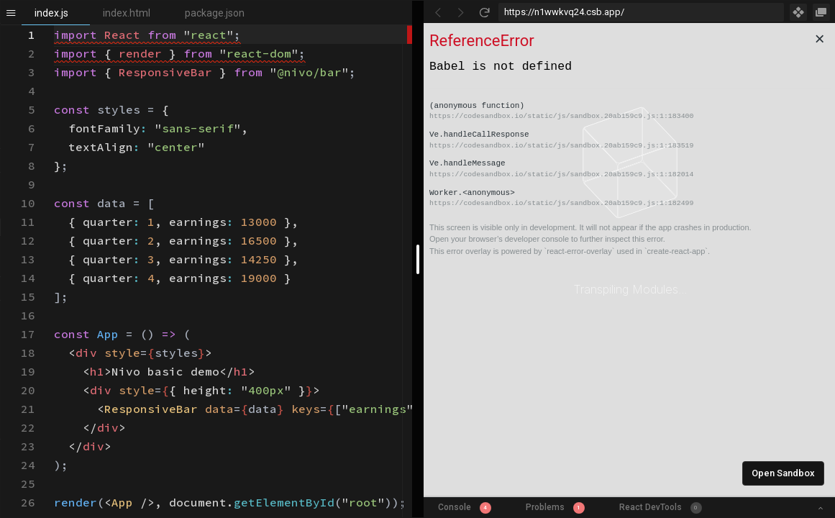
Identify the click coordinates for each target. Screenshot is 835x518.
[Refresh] (484, 12)
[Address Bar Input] (641, 12)
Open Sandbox (783, 473)
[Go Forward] (461, 12)
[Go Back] (438, 12)
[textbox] (54, 25)
